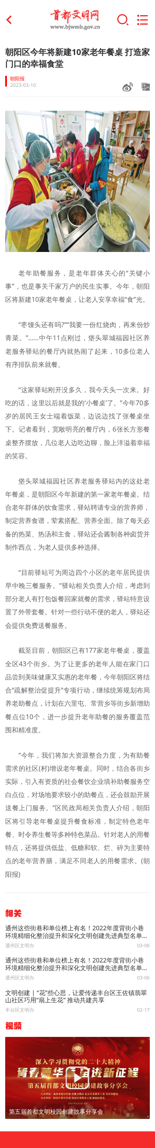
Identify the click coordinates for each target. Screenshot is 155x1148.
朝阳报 (17, 78)
